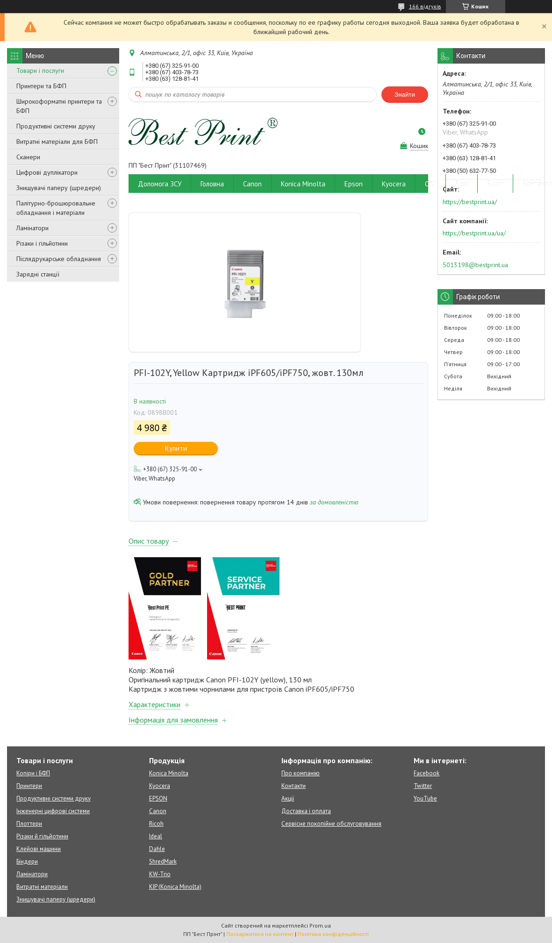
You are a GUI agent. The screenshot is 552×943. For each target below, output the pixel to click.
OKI (430, 183)
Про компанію (300, 773)
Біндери (27, 861)
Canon (252, 183)
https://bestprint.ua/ (470, 202)
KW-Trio (160, 874)
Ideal (155, 836)
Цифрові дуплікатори (47, 172)
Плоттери (29, 824)
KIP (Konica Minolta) (175, 887)
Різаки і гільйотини (42, 243)
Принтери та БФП (41, 86)
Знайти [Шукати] (404, 94)
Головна (212, 183)
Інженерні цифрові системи (53, 811)
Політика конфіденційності (333, 933)
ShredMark (163, 861)
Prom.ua (320, 925)
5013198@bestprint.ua (475, 265)
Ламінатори (32, 228)
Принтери (29, 786)
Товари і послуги (40, 70)
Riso (461, 183)
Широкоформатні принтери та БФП (59, 106)
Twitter (423, 786)
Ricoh (495, 183)
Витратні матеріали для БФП (57, 141)
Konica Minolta (303, 183)
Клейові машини (38, 849)
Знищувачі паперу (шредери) (58, 188)
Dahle (157, 849)
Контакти (293, 786)
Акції (287, 798)
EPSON (158, 798)
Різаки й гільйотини (42, 836)
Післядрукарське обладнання (58, 259)
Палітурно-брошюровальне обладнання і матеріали (55, 208)
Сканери (28, 157)
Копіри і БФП (33, 773)
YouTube (425, 798)
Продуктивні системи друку (55, 126)
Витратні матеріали (42, 887)
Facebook (426, 773)
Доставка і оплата (306, 811)
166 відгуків (425, 6)
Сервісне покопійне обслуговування (331, 824)
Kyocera (394, 183)
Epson (353, 183)
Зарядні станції (37, 274)
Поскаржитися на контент (260, 933)
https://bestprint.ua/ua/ (474, 233)
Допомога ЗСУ (159, 183)
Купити (176, 448)
